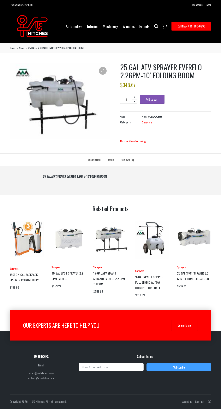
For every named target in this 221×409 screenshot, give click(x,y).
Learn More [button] (184, 325)
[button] (191, 26)
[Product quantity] (126, 99)
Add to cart (152, 99)
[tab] (94, 159)
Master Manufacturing (133, 141)
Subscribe (179, 367)
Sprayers (147, 122)
